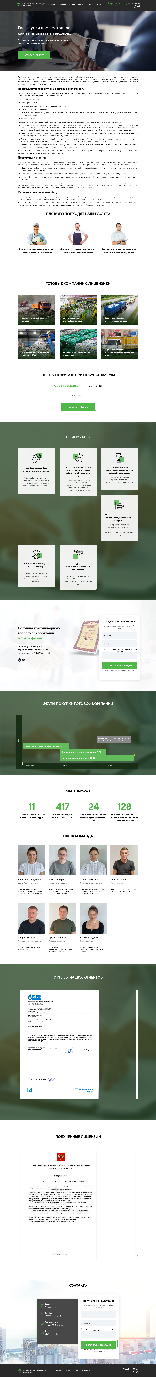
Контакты (97, 4)
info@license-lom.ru (53, 1334)
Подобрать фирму (78, 407)
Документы (95, 385)
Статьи (88, 4)
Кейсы (80, 4)
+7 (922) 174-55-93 (131, 3)
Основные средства (66, 385)
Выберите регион (114, 5)
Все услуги (51, 4)
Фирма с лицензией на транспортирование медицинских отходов (119, 352)
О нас (76, 1371)
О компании (62, 4)
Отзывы (72, 4)
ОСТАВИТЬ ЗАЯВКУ (34, 55)
